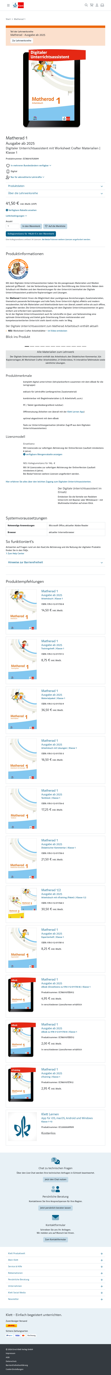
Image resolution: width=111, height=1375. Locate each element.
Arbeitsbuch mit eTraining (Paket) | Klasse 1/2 (72, 893)
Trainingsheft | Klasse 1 (72, 644)
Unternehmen (15, 1286)
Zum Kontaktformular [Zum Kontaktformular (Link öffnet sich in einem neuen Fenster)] (55, 1239)
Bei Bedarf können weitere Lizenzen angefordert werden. (66, 240)
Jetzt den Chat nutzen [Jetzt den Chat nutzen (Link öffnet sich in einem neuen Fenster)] (55, 1179)
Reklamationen (15, 1273)
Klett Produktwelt (16, 1253)
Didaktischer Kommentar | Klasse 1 (72, 843)
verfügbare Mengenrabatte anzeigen (42, 454)
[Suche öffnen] (86, 5)
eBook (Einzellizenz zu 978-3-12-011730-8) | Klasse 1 (72, 982)
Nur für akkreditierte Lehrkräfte (27, 177)
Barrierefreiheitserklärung (17, 1365)
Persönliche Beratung (18, 1280)
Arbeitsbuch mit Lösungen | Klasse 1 (72, 744)
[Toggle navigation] (8, 5)
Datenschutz (11, 1361)
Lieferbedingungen (16, 216)
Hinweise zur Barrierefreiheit (25, 562)
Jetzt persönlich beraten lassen (55, 1208)
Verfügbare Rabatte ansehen (21, 210)
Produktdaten (16, 186)
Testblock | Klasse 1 (72, 794)
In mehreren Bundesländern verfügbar (31, 165)
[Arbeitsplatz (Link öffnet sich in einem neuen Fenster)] (102, 5)
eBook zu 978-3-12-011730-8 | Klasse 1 (72, 1027)
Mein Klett (13, 1260)
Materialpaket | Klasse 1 (72, 694)
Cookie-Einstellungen (14, 1369)
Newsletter (13, 1299)
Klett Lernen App (75, 412)
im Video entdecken (57, 331)
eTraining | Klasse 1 (72, 1072)
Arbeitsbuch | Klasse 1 (72, 594)
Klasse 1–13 (72, 1117)
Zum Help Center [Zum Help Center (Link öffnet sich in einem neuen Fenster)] (15, 553)
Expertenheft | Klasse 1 (72, 933)
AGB (7, 1357)
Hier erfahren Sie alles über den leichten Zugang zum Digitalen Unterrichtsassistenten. (48, 482)
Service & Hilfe (15, 1266)
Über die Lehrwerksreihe (23, 193)
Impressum (10, 1353)
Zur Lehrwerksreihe (21, 41)
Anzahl (9, 221)
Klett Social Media (17, 1293)
